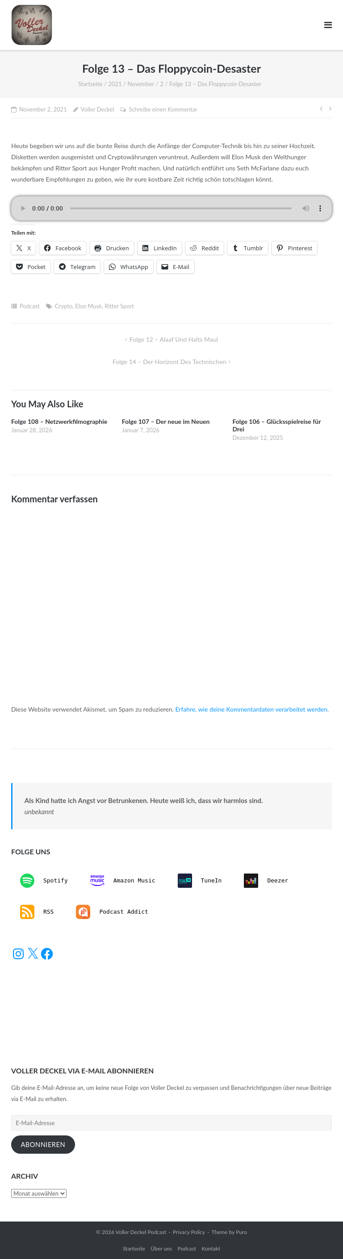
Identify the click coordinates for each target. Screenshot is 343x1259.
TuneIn (200, 881)
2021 (114, 83)
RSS (37, 912)
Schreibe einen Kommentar (163, 109)
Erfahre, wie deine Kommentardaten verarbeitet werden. (252, 709)
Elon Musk (88, 306)
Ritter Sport (119, 306)
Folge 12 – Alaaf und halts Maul (174, 339)
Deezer (266, 881)
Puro (241, 1232)
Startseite (90, 83)
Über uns (161, 1248)
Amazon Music (122, 881)
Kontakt (211, 1248)
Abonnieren (43, 1144)
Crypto (63, 306)
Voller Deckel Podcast (140, 1232)
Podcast (30, 306)
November (141, 83)
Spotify (44, 881)
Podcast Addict (112, 912)
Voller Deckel (97, 109)
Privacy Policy (189, 1232)
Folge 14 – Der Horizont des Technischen (169, 361)
